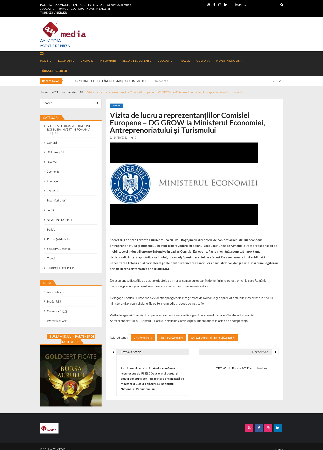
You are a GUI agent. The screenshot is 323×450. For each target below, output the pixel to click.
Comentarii (57, 311)
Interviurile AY (56, 200)
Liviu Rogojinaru (143, 337)
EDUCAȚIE (47, 8)
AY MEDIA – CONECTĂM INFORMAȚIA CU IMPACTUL (111, 81)
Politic (51, 229)
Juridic (51, 210)
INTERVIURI (96, 4)
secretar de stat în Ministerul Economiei (213, 337)
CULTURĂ (77, 8)
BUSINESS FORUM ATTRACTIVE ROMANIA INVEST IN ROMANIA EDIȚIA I (69, 129)
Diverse (52, 162)
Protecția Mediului (58, 239)
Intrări (54, 301)
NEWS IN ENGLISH (99, 8)
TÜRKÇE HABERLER (53, 12)
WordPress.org (57, 321)
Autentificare (55, 292)
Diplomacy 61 (55, 152)
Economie (116, 105)
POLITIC (46, 4)
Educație (52, 181)
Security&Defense (119, 4)
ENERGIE (79, 4)
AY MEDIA (50, 40)
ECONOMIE (62, 4)
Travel (51, 258)
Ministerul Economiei (171, 337)
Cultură (52, 142)
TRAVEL (62, 8)
